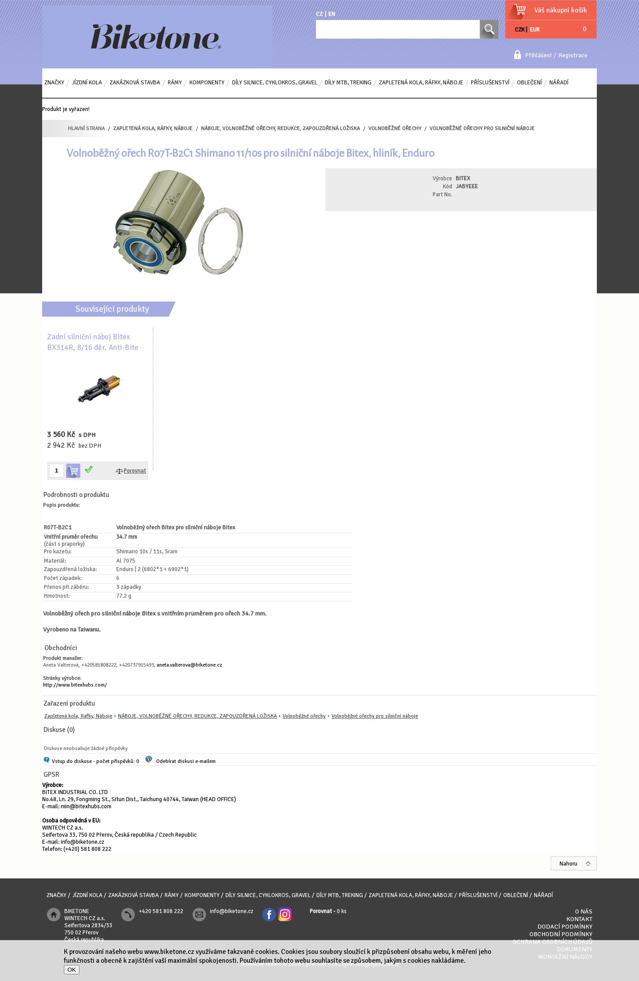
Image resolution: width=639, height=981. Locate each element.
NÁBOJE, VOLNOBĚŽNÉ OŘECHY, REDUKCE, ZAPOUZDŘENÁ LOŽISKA (197, 716)
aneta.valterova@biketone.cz (189, 665)
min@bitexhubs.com (86, 806)
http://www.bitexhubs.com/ (75, 685)
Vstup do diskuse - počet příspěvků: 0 (95, 761)
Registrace (573, 55)
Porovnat (135, 470)
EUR (535, 29)
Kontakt (579, 919)
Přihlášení (538, 55)
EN (331, 14)
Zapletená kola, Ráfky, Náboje (78, 716)
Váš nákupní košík (560, 10)
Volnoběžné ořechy (304, 716)
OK (71, 969)
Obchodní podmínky (560, 934)
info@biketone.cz (82, 842)
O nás (583, 911)
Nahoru (568, 863)
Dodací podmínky (564, 926)
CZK (520, 29)
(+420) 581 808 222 (87, 849)
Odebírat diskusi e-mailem (186, 761)
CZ (319, 14)
